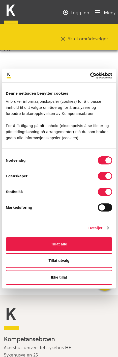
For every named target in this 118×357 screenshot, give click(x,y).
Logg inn (80, 12)
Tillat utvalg (58, 260)
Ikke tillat (59, 277)
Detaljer (95, 228)
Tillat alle (59, 244)
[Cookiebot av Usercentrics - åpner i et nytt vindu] (90, 75)
